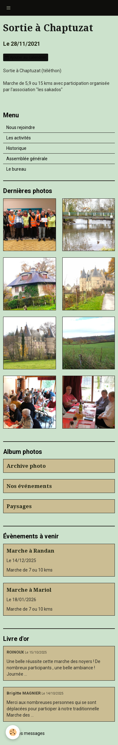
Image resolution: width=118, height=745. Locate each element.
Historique (16, 148)
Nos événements (29, 486)
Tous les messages (26, 733)
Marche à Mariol (29, 590)
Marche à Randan (30, 551)
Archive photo (26, 466)
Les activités (18, 137)
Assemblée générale (27, 158)
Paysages (19, 506)
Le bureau (16, 169)
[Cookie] (13, 732)
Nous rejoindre (20, 127)
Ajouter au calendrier (25, 57)
